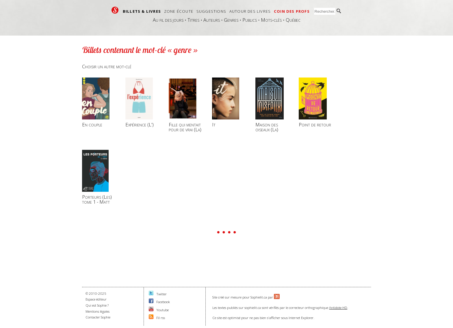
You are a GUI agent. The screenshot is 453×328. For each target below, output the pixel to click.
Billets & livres (142, 11)
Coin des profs (292, 11)
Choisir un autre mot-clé (106, 66)
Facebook (163, 302)
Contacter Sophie (98, 317)
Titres (193, 19)
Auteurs (211, 19)
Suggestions (211, 11)
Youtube (162, 310)
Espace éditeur (96, 299)
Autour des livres (250, 11)
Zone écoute (178, 11)
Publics (249, 19)
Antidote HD (338, 307)
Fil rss (160, 318)
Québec (293, 19)
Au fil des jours (168, 19)
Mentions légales (97, 311)
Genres (231, 19)
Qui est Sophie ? (97, 305)
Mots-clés (271, 19)
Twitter (161, 294)
